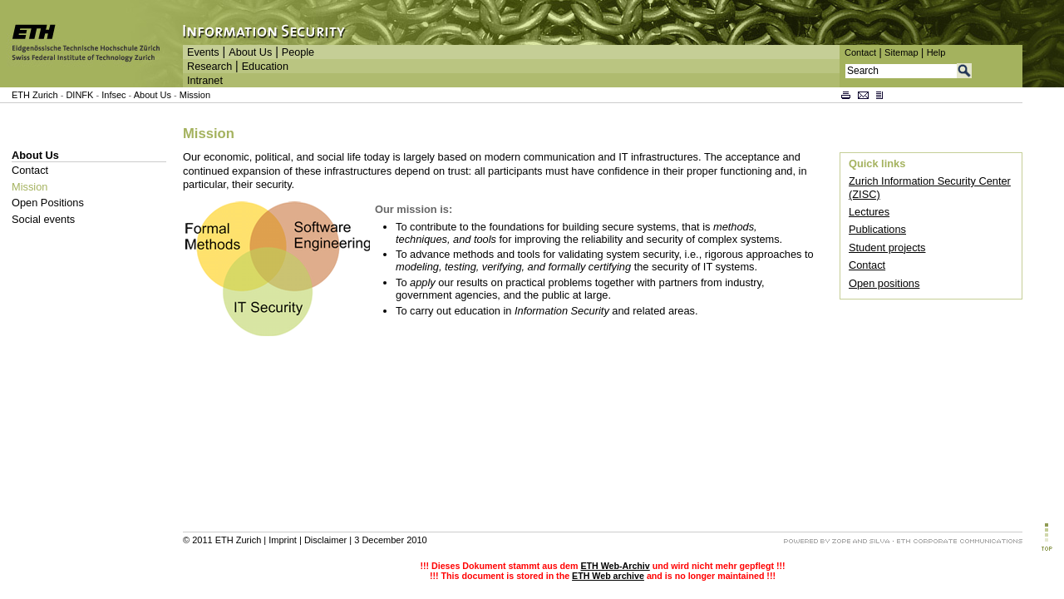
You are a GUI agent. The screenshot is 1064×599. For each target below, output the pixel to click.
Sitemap (901, 52)
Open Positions (48, 202)
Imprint (282, 540)
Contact (860, 52)
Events (203, 52)
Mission (195, 95)
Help (936, 52)
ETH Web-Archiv (614, 566)
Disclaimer (325, 540)
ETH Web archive (608, 576)
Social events (43, 219)
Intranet (205, 81)
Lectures (869, 211)
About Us (250, 52)
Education (265, 66)
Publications (877, 229)
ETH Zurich (35, 95)
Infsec (113, 95)
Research (209, 66)
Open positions (884, 283)
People (298, 52)
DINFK (81, 95)
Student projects (887, 247)
